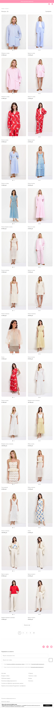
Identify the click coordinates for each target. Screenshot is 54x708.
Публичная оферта (5, 678)
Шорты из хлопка (31, 96)
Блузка (2, 357)
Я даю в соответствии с (24, 664)
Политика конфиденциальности (9, 680)
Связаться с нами (32, 675)
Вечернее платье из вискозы (34, 400)
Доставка (3, 673)
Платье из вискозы (5, 313)
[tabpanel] (13, 31)
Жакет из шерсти (5, 574)
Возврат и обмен (5, 675)
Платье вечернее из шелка (6, 226)
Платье (29, 530)
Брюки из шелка (31, 140)
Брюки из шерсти (31, 574)
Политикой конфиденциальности (37, 664)
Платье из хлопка (5, 183)
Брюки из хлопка (31, 53)
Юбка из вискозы (31, 487)
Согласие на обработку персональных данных (12, 683)
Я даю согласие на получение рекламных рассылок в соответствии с (24, 667)
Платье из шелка (31, 183)
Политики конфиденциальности (33, 705)
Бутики (30, 678)
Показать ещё (27, 625)
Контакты (30, 680)
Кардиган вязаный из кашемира (8, 617)
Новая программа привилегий (27, 1)
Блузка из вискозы (5, 270)
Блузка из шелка (4, 140)
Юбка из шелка (31, 443)
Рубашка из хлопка (5, 53)
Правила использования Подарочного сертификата (13, 685)
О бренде (30, 673)
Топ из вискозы (4, 487)
